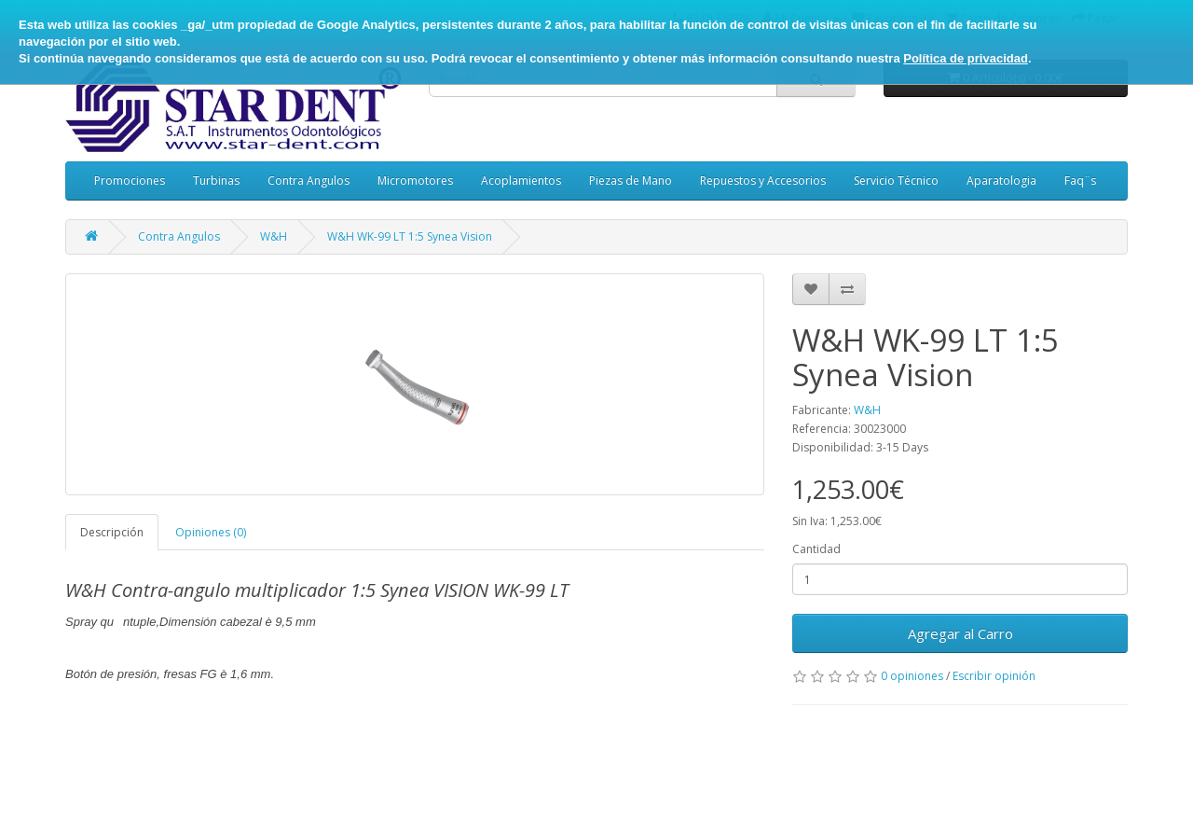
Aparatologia (1001, 180)
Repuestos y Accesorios (763, 180)
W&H (273, 236)
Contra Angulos (308, 180)
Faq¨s (1080, 180)
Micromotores (415, 180)
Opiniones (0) (210, 532)
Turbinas (216, 180)
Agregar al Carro (960, 633)
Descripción (112, 532)
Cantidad (816, 549)
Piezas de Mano (630, 180)
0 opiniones (912, 676)
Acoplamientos (521, 180)
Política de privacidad (965, 58)
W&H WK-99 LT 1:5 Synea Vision (409, 236)
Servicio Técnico (896, 180)
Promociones (129, 180)
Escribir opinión (994, 676)
